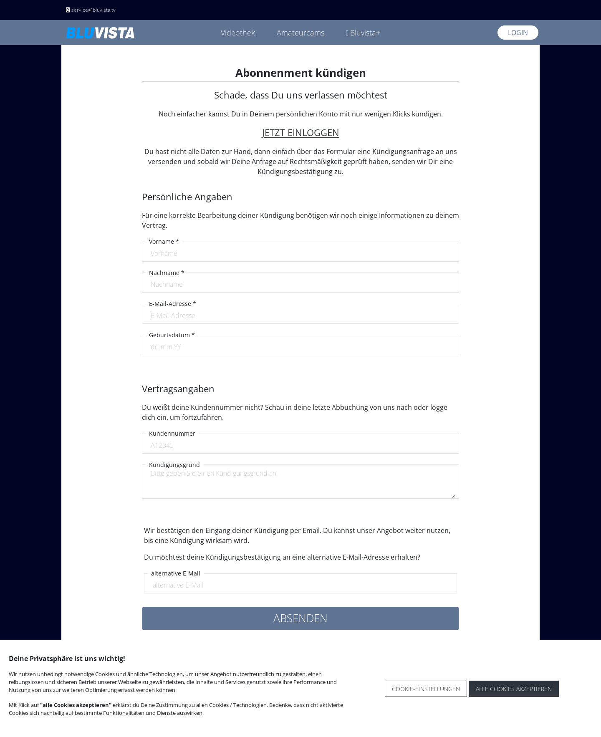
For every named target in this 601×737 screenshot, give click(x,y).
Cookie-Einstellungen (426, 689)
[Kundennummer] (301, 445)
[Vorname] (301, 253)
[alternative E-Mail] (301, 585)
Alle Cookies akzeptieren (514, 689)
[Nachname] (301, 284)
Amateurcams (300, 33)
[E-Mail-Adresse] (301, 315)
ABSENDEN (300, 618)
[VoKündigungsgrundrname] (301, 483)
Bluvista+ (363, 32)
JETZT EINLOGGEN (300, 132)
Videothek (238, 33)
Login (518, 32)
